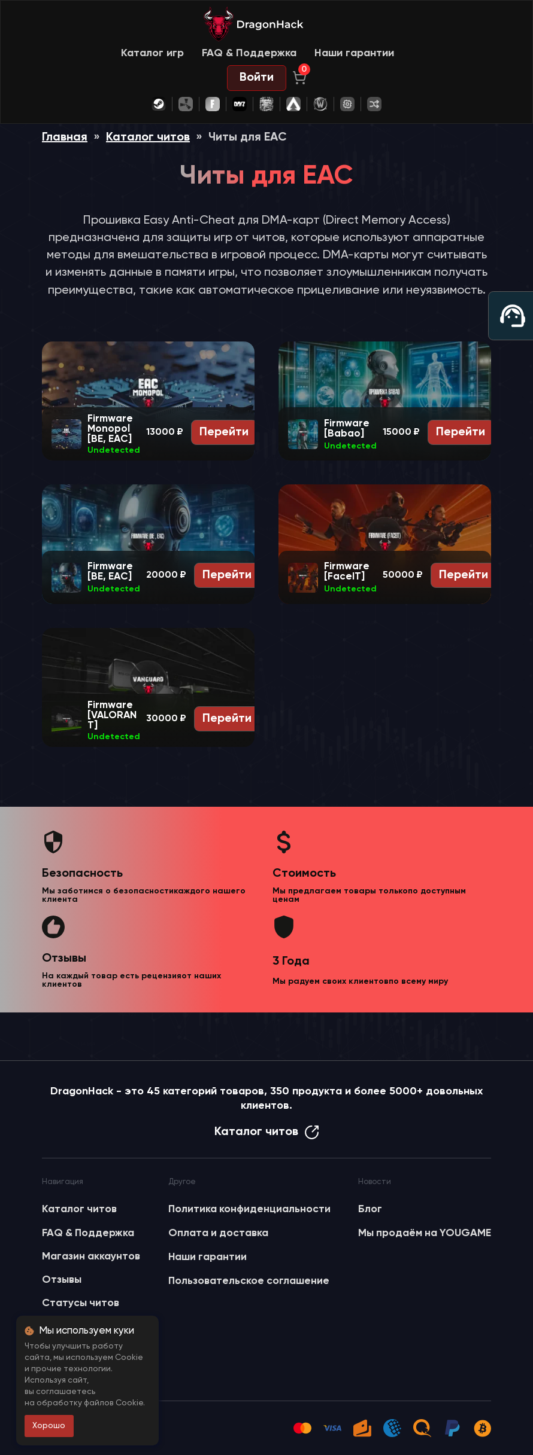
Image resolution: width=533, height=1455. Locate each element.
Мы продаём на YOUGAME (424, 1233)
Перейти (224, 432)
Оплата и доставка (218, 1233)
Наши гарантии (354, 53)
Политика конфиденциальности (249, 1209)
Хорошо (48, 1426)
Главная (64, 138)
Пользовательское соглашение (248, 1281)
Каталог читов (148, 138)
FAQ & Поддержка (249, 53)
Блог (370, 1209)
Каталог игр (152, 53)
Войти (257, 78)
